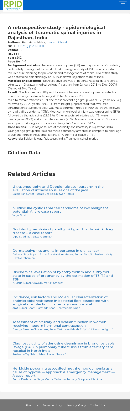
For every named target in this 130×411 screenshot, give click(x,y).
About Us (31, 405)
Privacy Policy (76, 405)
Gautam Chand (56, 42)
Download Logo (52, 405)
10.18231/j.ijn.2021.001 (30, 46)
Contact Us (97, 405)
